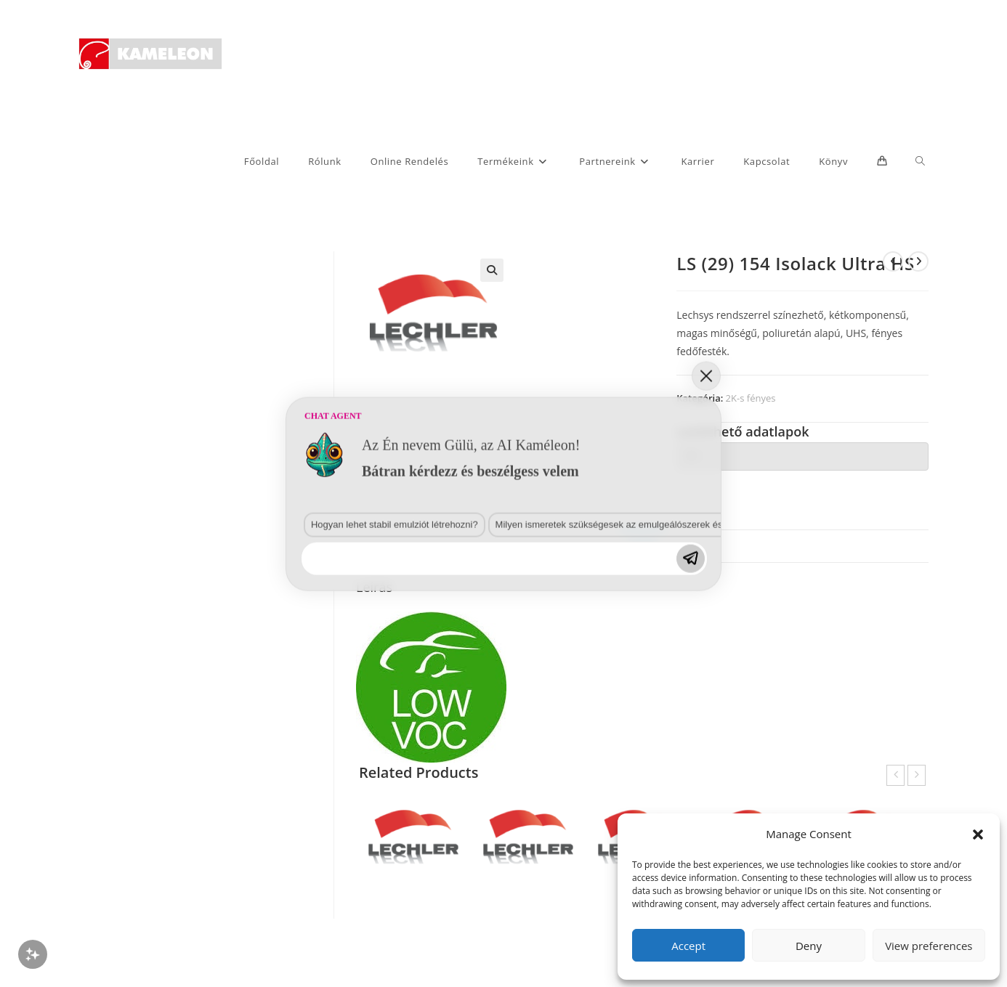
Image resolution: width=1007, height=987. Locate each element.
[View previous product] (893, 261)
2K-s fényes (751, 398)
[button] (978, 834)
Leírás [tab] (642, 546)
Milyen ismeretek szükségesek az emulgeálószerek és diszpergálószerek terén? (393, 764)
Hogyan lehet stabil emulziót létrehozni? (184, 764)
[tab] (802, 456)
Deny (809, 945)
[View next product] (918, 261)
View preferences (928, 945)
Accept (688, 945)
